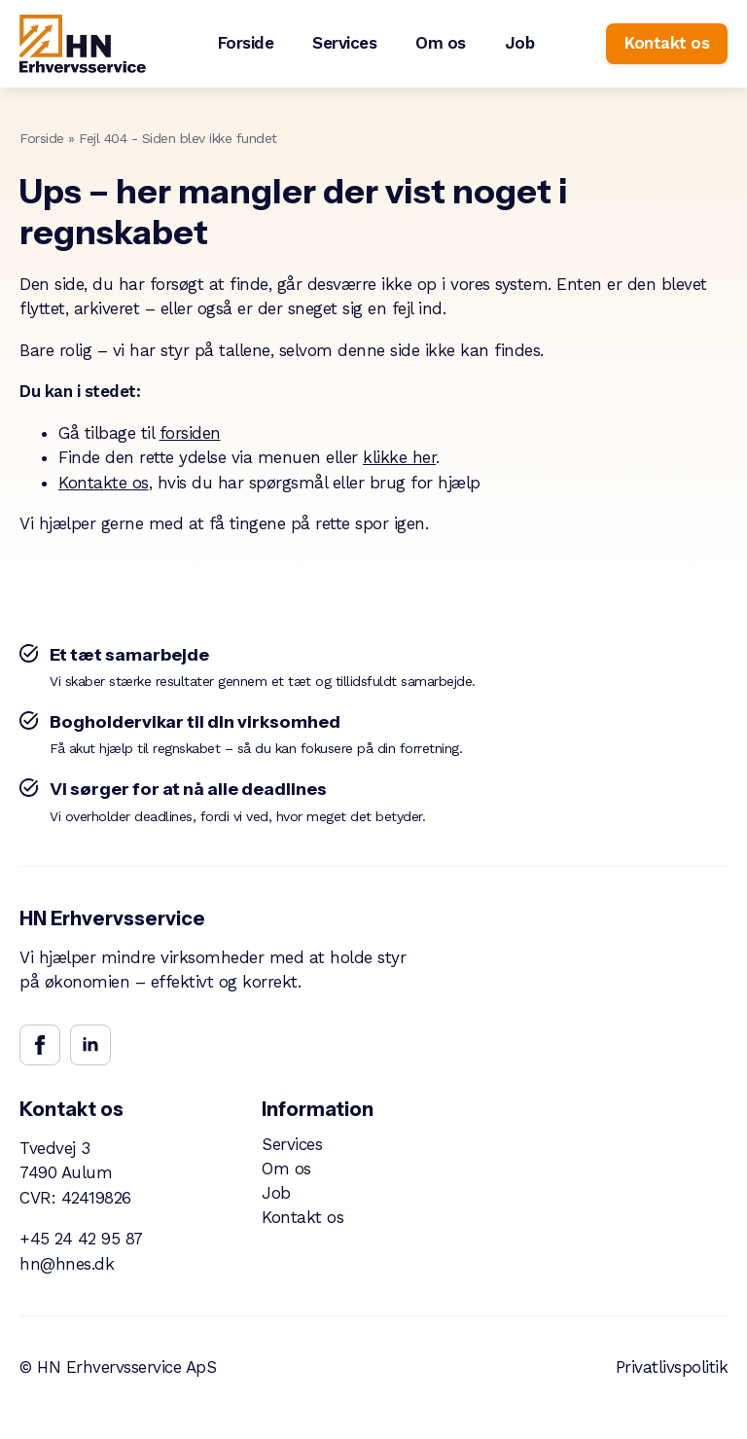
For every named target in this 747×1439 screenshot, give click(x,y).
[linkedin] (90, 1045)
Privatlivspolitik (672, 1367)
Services (344, 43)
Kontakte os (103, 482)
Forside (246, 43)
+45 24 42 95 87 (81, 1238)
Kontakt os (302, 1217)
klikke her (399, 457)
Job (520, 43)
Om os (440, 43)
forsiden (190, 433)
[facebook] (39, 1045)
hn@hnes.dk (66, 1264)
